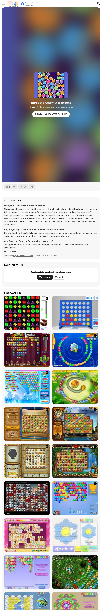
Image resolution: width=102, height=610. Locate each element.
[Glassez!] (75, 535)
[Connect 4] (75, 313)
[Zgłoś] (23, 186)
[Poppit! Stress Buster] (27, 350)
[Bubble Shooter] (75, 498)
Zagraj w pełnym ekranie (51, 114)
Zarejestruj (44, 277)
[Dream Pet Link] (27, 535)
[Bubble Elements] (27, 387)
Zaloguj (59, 277)
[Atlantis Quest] (27, 461)
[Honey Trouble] (75, 387)
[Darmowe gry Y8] (13, 4)
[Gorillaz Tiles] (27, 498)
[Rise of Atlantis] (27, 424)
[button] (10, 251)
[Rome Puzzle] (75, 461)
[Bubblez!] (27, 572)
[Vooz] (75, 572)
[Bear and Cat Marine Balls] (75, 350)
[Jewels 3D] (27, 313)
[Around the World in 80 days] (75, 424)
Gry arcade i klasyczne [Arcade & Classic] (23, 256)
